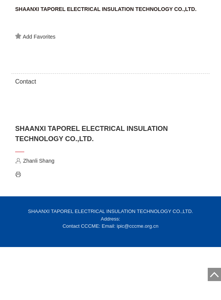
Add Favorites (35, 36)
